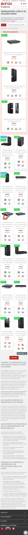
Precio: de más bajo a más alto (17, 25)
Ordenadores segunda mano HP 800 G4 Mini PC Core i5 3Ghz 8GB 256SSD (7, 333)
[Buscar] (19, 7)
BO (6, 3)
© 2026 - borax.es (5, 533)
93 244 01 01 (7, 1)
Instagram (13, 529)
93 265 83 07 (22, 1)
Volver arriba (22, 353)
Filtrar (3, 25)
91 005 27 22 (14, 1)
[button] (5, 7)
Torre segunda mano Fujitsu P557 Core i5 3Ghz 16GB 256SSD (21, 152)
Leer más (13, 21)
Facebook (2, 529)
